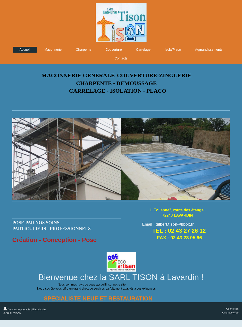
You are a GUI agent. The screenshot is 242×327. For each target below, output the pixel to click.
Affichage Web (230, 312)
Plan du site (39, 309)
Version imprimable (17, 309)
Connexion (232, 308)
